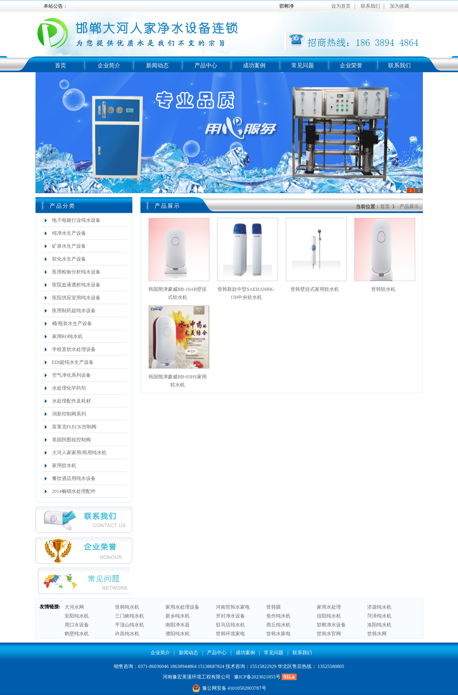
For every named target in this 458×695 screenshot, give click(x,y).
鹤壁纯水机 (77, 634)
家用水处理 (329, 607)
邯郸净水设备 (331, 625)
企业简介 (109, 66)
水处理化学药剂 (69, 388)
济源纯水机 (379, 607)
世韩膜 (273, 607)
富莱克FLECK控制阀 (74, 427)
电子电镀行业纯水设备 (76, 220)
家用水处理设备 (182, 607)
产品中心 (205, 66)
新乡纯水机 (177, 616)
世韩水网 (377, 634)
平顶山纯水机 (129, 625)
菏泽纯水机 (379, 616)
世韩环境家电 (230, 634)
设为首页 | (343, 6)
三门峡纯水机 (129, 616)
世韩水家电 (278, 634)
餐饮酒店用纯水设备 (74, 478)
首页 (60, 66)
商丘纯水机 (278, 625)
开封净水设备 (230, 616)
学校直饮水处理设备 (74, 349)
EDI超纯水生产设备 (73, 362)
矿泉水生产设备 (69, 246)
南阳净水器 (177, 625)
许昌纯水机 (127, 634)
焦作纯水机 (278, 616)
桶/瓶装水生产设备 (72, 323)
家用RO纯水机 (67, 336)
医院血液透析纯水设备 (76, 285)
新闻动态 (157, 66)
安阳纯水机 (77, 616)
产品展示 (409, 206)
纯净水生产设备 (69, 233)
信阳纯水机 (329, 616)
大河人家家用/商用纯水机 (79, 452)
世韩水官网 (329, 634)
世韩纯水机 (127, 607)
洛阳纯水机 (379, 625)
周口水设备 (77, 625)
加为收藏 (399, 6)
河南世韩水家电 (233, 607)
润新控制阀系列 (69, 414)
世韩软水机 (383, 289)
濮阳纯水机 (177, 634)
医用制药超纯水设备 (74, 310)
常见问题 (302, 66)
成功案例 (254, 66)
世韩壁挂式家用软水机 (315, 289)
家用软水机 (64, 465)
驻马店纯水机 (230, 625)
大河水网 (74, 607)
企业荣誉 (351, 66)
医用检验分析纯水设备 (76, 272)
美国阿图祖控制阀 (71, 439)
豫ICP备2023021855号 (257, 677)
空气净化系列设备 (71, 375)
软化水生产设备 (69, 259)
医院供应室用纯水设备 (76, 298)
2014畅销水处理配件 (74, 491)
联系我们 (399, 66)
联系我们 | (373, 6)
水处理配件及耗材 (71, 401)
